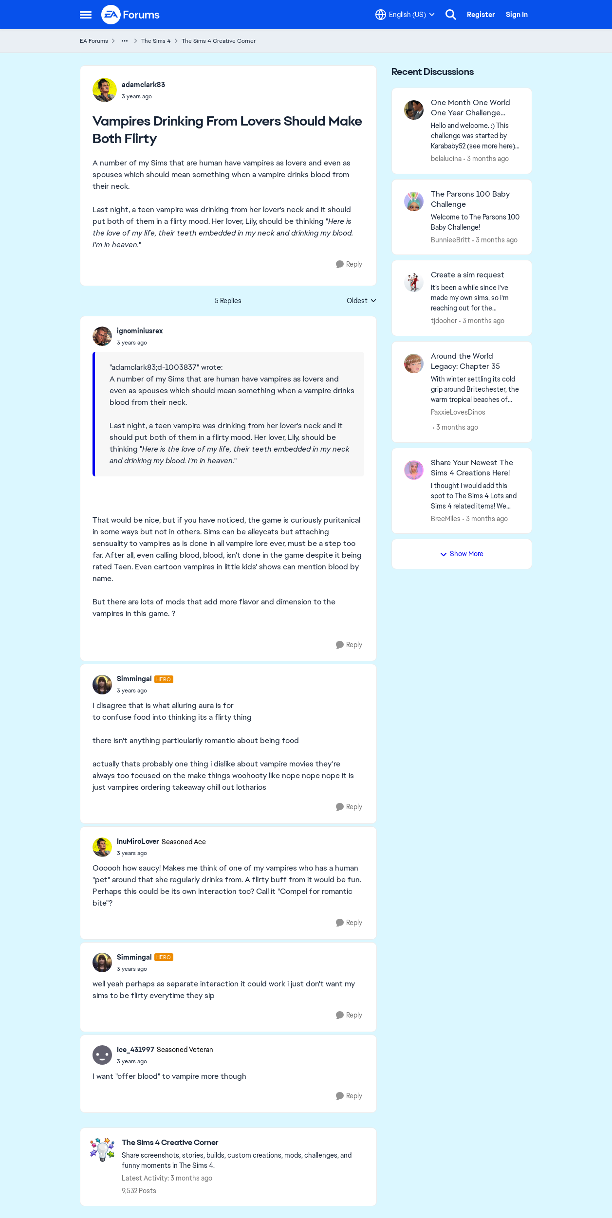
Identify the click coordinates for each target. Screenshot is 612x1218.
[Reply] (349, 264)
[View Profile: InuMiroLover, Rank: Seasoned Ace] (102, 847)
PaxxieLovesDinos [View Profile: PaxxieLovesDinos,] (458, 412)
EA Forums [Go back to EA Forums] (94, 41)
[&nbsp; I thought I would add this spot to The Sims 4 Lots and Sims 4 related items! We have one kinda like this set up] (475, 495)
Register (481, 14)
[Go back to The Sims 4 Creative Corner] (244, 1143)
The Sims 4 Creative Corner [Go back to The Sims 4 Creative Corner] (219, 41)
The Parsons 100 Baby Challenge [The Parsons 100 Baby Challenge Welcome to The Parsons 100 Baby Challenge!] (470, 199)
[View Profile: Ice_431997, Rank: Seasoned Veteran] (102, 1055)
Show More (461, 553)
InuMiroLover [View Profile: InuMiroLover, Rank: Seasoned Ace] (138, 841)
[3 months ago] (486, 159)
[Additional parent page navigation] (124, 41)
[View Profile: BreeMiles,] (414, 470)
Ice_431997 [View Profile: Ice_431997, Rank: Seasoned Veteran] (135, 1049)
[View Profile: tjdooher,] (414, 282)
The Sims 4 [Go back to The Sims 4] (156, 41)
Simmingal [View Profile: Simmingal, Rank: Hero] (134, 678)
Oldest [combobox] (362, 301)
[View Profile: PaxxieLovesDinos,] (414, 363)
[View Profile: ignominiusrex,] (102, 336)
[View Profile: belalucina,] (414, 110)
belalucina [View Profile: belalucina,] (446, 158)
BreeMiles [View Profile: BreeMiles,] (446, 518)
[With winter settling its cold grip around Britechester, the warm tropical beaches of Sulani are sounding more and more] (475, 389)
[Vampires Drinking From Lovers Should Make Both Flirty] (140, 342)
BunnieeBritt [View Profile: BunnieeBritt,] (450, 239)
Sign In (517, 14)
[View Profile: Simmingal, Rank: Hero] (102, 684)
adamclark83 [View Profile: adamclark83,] (143, 84)
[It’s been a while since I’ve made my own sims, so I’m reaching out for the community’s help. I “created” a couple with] (475, 298)
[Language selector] (405, 14)
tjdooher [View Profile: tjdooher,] (444, 320)
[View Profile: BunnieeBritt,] (414, 201)
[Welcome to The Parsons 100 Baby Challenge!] (475, 222)
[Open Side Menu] (85, 14)
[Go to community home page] (131, 14)
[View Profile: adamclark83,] (105, 90)
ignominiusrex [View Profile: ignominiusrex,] (140, 331)
